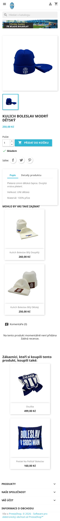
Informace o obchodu (18, 508)
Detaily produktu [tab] (31, 175)
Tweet (21, 160)
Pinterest (29, 160)
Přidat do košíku (33, 143)
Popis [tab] (13, 175)
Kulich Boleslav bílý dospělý (24, 252)
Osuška (30, 406)
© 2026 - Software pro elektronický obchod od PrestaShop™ (24, 515)
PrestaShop (15, 513)
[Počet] (6, 142)
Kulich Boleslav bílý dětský (24, 307)
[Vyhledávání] (30, 15)
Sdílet (13, 160)
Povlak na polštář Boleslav (30, 461)
